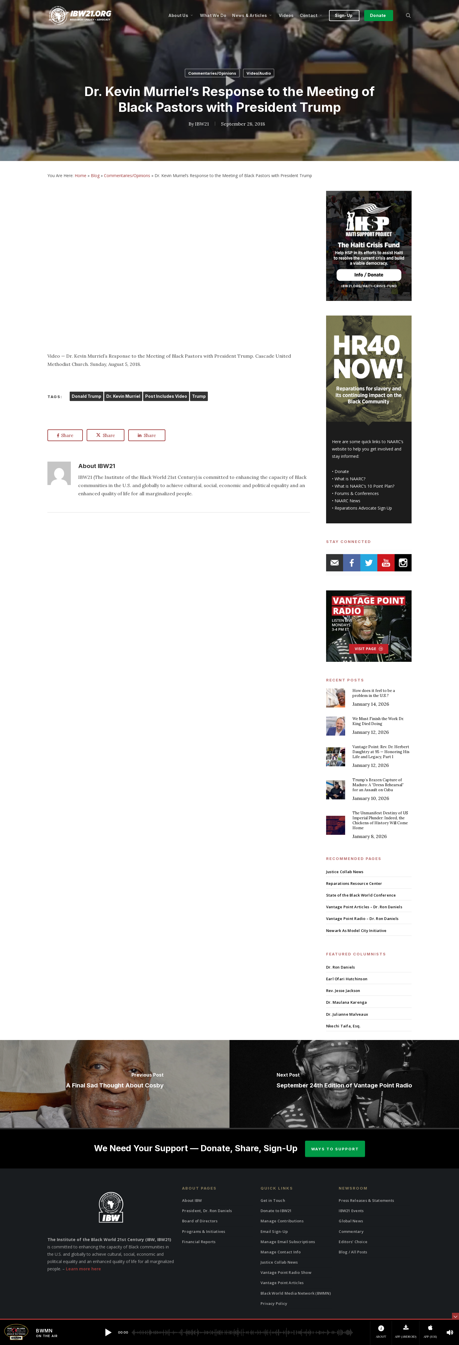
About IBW (192, 1200)
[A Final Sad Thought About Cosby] (115, 1084)
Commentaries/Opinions (212, 73)
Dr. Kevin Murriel (123, 396)
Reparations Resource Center (354, 883)
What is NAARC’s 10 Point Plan (364, 486)
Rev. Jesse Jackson (343, 990)
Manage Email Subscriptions (288, 1241)
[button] (108, 1332)
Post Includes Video (166, 396)
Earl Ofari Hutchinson (346, 978)
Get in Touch (273, 1200)
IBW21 (202, 124)
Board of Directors (200, 1221)
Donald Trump (86, 396)
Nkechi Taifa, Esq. (343, 1026)
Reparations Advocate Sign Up (363, 508)
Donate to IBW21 (276, 1210)
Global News (351, 1221)
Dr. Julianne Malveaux (347, 1014)
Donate (342, 471)
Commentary (351, 1231)
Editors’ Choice (353, 1241)
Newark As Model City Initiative (356, 930)
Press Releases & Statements (366, 1200)
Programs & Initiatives (203, 1231)
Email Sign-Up (274, 1231)
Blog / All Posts (353, 1252)
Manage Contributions (282, 1221)
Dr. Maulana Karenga (346, 1002)
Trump (199, 396)
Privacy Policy (274, 1303)
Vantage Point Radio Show (286, 1272)
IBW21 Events (351, 1210)
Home (80, 175)
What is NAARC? (350, 479)
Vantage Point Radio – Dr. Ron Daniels (362, 918)
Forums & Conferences (357, 493)
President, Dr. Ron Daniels (207, 1210)
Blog (95, 175)
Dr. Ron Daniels (340, 967)
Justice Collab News (345, 871)
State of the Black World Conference (361, 895)
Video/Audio (258, 73)
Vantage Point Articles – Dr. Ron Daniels (364, 906)
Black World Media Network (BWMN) (296, 1293)
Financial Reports (198, 1241)
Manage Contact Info (281, 1252)
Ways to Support (335, 1149)
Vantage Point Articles (282, 1282)
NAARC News (347, 500)
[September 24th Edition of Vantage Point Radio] (344, 1084)
